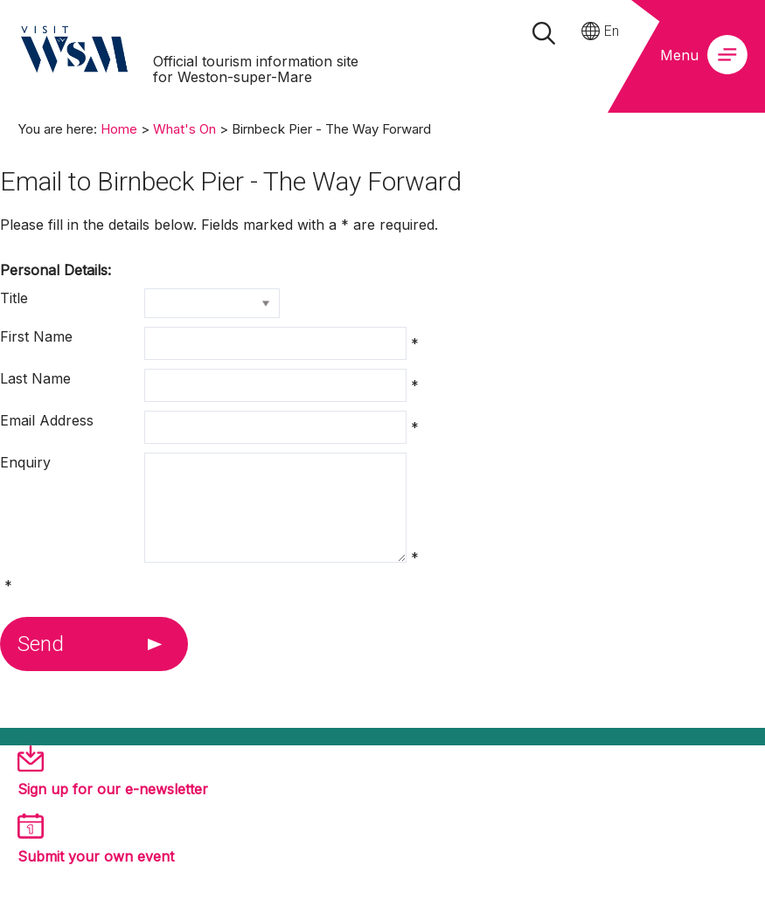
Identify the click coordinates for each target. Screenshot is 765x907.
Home (119, 129)
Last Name (35, 378)
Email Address (47, 420)
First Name (36, 336)
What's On (184, 129)
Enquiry (25, 462)
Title (14, 298)
